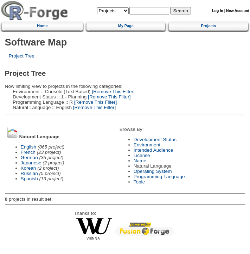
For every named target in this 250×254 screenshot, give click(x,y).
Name (140, 160)
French (28, 152)
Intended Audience (153, 150)
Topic (139, 182)
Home (42, 26)
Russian (29, 173)
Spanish (29, 178)
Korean (28, 168)
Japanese (31, 162)
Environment (147, 144)
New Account (237, 11)
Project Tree (21, 56)
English (29, 147)
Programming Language (159, 176)
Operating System (153, 171)
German (29, 157)
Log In (217, 11)
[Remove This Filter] (113, 91)
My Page (126, 26)
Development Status (155, 139)
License (142, 155)
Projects (208, 26)
